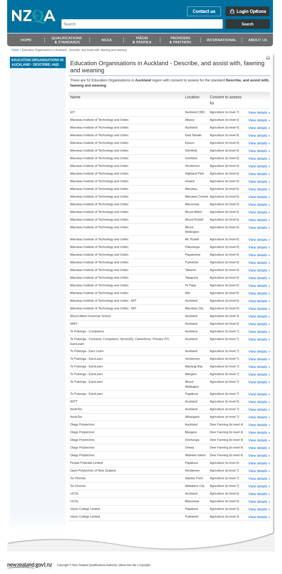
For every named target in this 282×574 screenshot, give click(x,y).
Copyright (144, 565)
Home (15, 50)
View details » (259, 112)
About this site (127, 565)
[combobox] (168, 27)
